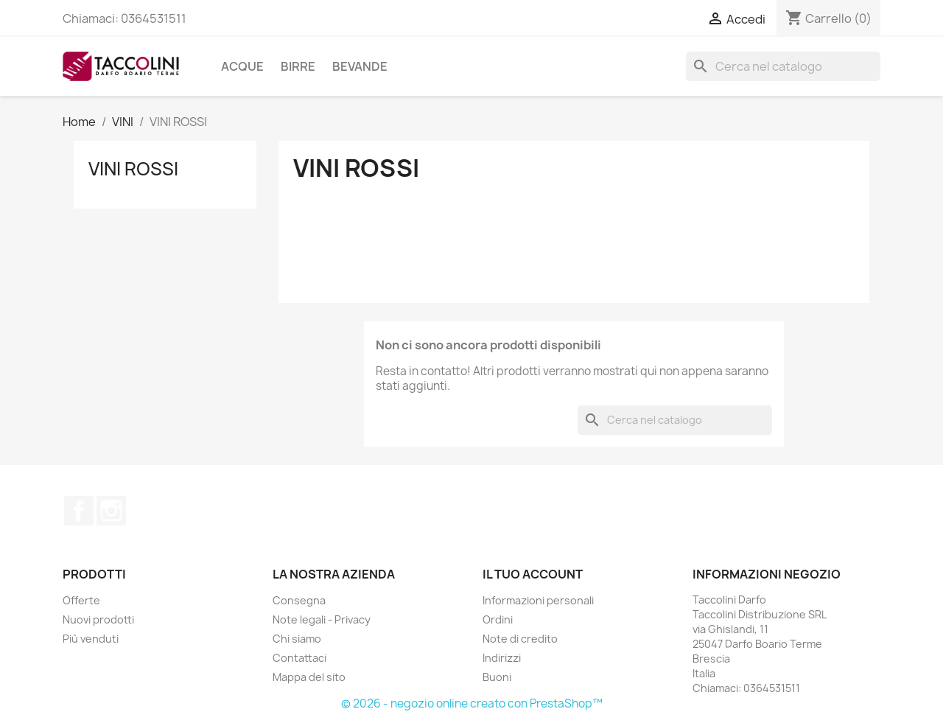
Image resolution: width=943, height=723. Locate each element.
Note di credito (520, 639)
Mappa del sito (309, 677)
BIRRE (298, 66)
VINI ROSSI (133, 168)
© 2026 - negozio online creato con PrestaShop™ (472, 703)
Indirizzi (502, 658)
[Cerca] (783, 66)
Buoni (497, 677)
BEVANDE (360, 66)
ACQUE (242, 66)
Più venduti (91, 639)
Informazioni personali (538, 600)
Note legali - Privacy (322, 619)
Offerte (81, 600)
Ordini (498, 619)
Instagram (111, 510)
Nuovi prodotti (98, 619)
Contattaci (299, 658)
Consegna (299, 600)
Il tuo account (533, 574)
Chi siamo (297, 639)
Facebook (79, 510)
